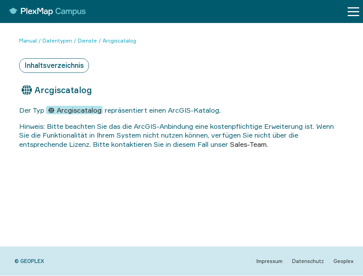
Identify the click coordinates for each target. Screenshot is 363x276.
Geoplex (343, 261)
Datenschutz (308, 261)
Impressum (269, 261)
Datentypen (57, 41)
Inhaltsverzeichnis (54, 65)
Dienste (87, 41)
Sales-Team (248, 144)
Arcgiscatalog (119, 41)
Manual (28, 41)
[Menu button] (353, 12)
